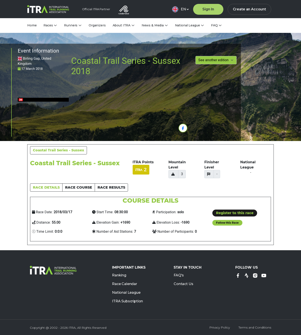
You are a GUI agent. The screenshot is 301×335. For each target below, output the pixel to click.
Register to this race (234, 213)
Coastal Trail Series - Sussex (58, 150)
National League (126, 293)
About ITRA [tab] (122, 25)
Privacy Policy (219, 327)
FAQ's (179, 275)
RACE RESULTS (111, 187)
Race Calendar (124, 284)
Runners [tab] (70, 25)
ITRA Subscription (127, 301)
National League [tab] (187, 25)
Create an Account (249, 9)
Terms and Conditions (255, 327)
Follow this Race (227, 222)
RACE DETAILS (46, 187)
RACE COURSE (78, 187)
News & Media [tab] (153, 25)
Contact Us (183, 284)
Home (32, 25)
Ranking (119, 275)
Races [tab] (48, 25)
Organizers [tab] (97, 25)
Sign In (208, 9)
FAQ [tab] (214, 25)
